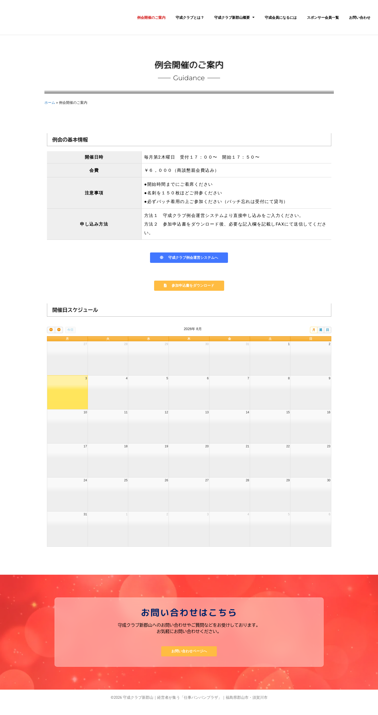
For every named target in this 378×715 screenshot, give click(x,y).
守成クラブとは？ (190, 17)
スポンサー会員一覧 (323, 17)
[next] (59, 338)
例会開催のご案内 (151, 17)
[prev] (51, 338)
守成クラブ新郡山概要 (234, 17)
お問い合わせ (359, 17)
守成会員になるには (281, 17)
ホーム (49, 102)
